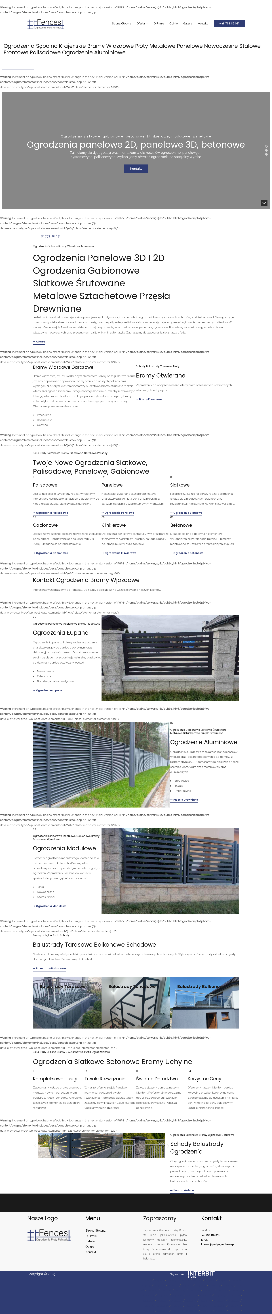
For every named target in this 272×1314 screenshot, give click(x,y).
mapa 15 (228, 1285)
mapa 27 (191, 1295)
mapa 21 (208, 1290)
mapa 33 (162, 1300)
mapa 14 (214, 1285)
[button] (229, 23)
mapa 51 (220, 1310)
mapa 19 (180, 1290)
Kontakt (203, 23)
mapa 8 (236, 1280)
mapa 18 (166, 1290)
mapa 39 (148, 1305)
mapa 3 (172, 1280)
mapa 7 (223, 1280)
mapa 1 (146, 1280)
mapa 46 (148, 1310)
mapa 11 (173, 1285)
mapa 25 (162, 1295)
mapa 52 (234, 1310)
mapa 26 (177, 1295)
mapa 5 (197, 1280)
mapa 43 (205, 1305)
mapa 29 (220, 1295)
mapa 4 (184, 1280)
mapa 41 (177, 1305)
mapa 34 (176, 1300)
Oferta (141, 23)
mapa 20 (194, 1290)
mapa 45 (234, 1305)
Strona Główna (121, 23)
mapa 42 (191, 1305)
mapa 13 (200, 1285)
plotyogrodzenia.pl (223, 1244)
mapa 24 (148, 1295)
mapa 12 (187, 1285)
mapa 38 (233, 1300)
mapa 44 (220, 1305)
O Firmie (159, 23)
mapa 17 (152, 1290)
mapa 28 (205, 1295)
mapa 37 (219, 1300)
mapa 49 (192, 1310)
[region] (136, 150)
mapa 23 (236, 1290)
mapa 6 (210, 1280)
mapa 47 (163, 1310)
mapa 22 (222, 1290)
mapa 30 (234, 1295)
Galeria (187, 23)
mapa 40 (163, 1305)
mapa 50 (206, 1310)
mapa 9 (146, 1285)
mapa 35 (191, 1300)
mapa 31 (148, 1300)
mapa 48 (177, 1310)
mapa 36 (205, 1300)
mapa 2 (159, 1280)
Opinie (173, 23)
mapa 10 (159, 1285)
